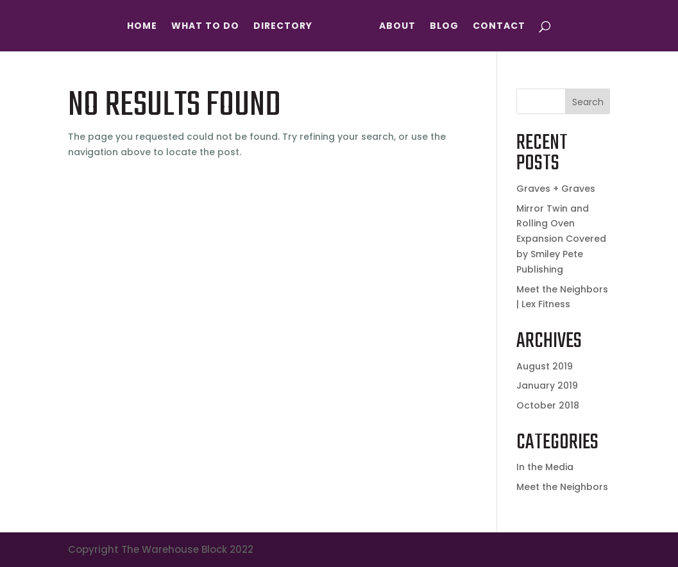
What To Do (205, 26)
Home (142, 26)
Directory (282, 26)
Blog (444, 26)
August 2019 (544, 366)
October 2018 (547, 405)
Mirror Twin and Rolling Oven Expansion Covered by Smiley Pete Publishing (561, 239)
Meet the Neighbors (562, 486)
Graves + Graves (555, 188)
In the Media (544, 467)
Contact (499, 26)
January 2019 (547, 385)
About (397, 26)
